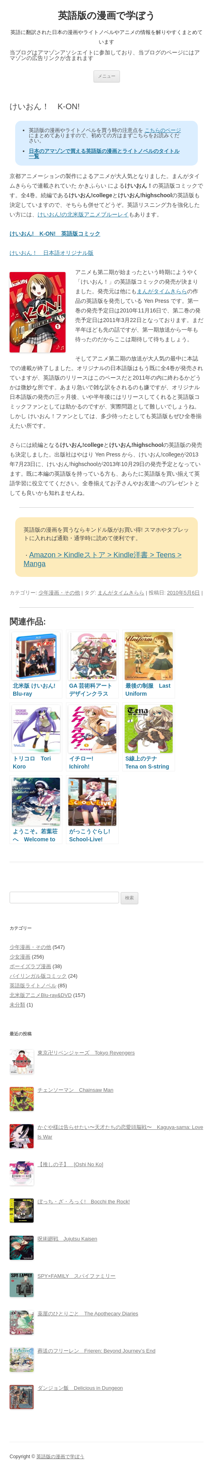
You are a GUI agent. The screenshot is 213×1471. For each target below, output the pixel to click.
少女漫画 (20, 957)
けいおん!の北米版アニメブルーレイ (83, 214)
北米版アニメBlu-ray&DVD (41, 995)
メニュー (106, 76)
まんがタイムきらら (162, 291)
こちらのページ (163, 130)
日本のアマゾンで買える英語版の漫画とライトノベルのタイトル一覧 (104, 153)
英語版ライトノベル (33, 986)
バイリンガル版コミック (38, 976)
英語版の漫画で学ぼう (106, 15)
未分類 (17, 1005)
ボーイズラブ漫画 (30, 966)
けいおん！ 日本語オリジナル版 (52, 253)
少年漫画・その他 (59, 593)
